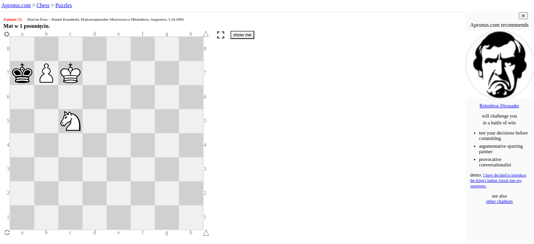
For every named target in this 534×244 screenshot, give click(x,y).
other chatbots (499, 201)
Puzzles (63, 5)
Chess (43, 5)
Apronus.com (16, 5)
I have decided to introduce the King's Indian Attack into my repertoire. (498, 180)
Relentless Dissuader (499, 105)
